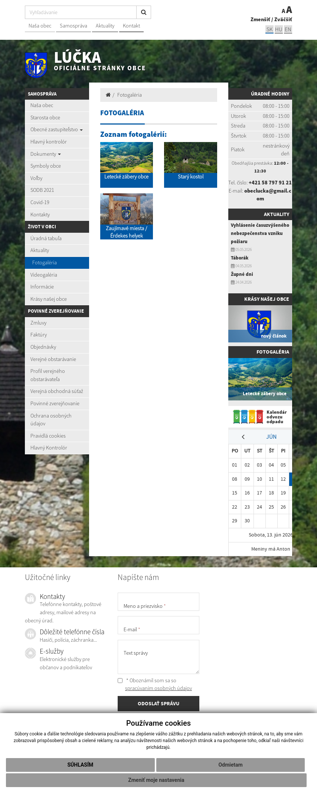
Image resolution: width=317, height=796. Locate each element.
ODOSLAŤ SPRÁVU (158, 704)
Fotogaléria (44, 262)
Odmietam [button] (230, 765)
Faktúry (38, 334)
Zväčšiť (283, 19)
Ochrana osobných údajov (51, 419)
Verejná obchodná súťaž (56, 391)
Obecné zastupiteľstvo (56, 129)
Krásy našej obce (48, 299)
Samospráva (73, 25)
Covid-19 (39, 202)
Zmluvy (38, 322)
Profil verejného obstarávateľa (47, 375)
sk (269, 29)
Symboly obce (45, 165)
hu (278, 29)
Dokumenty (45, 154)
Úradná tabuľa (46, 238)
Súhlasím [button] (80, 765)
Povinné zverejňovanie (54, 403)
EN (288, 29)
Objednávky (43, 347)
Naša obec (40, 25)
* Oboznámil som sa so (155, 684)
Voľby (36, 178)
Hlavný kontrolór (48, 141)
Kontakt (131, 25)
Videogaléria (43, 274)
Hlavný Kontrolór (48, 447)
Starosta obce (45, 117)
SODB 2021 (42, 190)
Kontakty (40, 214)
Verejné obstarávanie (53, 359)
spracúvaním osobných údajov (158, 688)
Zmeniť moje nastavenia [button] (156, 780)
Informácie (42, 286)
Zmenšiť (260, 19)
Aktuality (105, 25)
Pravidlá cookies (48, 435)
